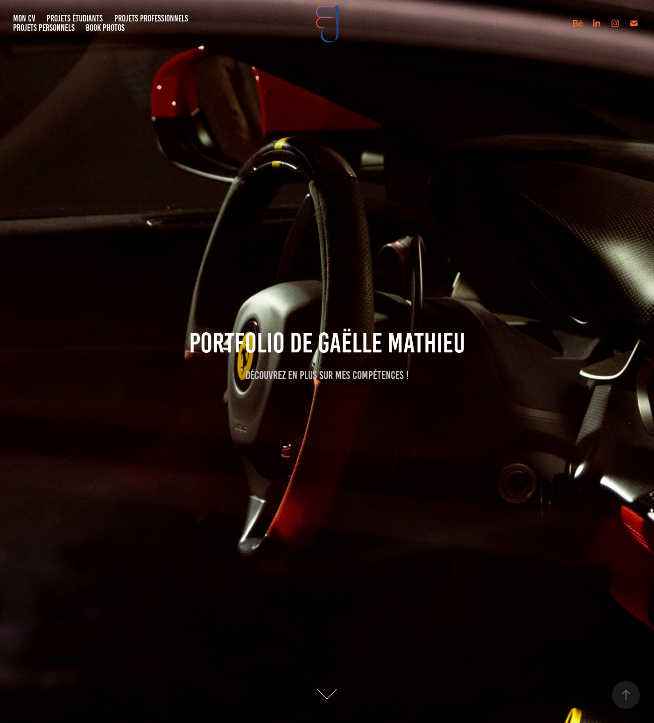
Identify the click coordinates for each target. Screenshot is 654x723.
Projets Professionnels (151, 18)
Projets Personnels (44, 28)
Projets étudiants (75, 18)
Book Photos (105, 28)
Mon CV (24, 18)
